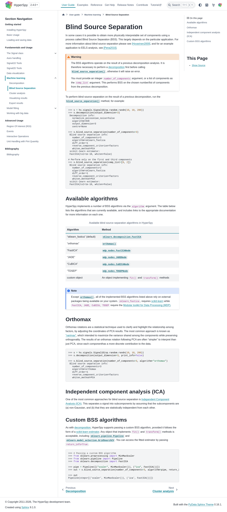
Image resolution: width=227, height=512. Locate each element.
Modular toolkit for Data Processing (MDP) (147, 305)
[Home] (63, 14)
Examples (82, 5)
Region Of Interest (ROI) (19, 126)
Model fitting (13, 108)
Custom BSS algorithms (199, 41)
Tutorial (155, 5)
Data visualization (15, 73)
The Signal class (15, 53)
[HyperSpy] (220, 5)
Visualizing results (18, 98)
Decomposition (16, 83)
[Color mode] (200, 5)
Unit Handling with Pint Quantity (22, 141)
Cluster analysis (17, 93)
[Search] (181, 5)
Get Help (110, 5)
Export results (16, 103)
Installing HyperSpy (16, 30)
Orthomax (192, 27)
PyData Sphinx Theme (201, 504)
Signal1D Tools (14, 63)
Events (10, 131)
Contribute (142, 5)
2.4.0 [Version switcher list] (33, 5)
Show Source (198, 65)
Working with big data (17, 113)
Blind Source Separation (22, 88)
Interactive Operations (18, 136)
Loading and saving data (19, 40)
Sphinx (25, 507)
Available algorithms (197, 22)
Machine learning (16, 78)
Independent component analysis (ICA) (203, 34)
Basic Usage (13, 35)
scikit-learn (157, 301)
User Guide (68, 5)
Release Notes (125, 5)
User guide (74, 15)
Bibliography (13, 154)
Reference (96, 5)
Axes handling (14, 58)
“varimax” (71, 335)
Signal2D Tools (14, 68)
